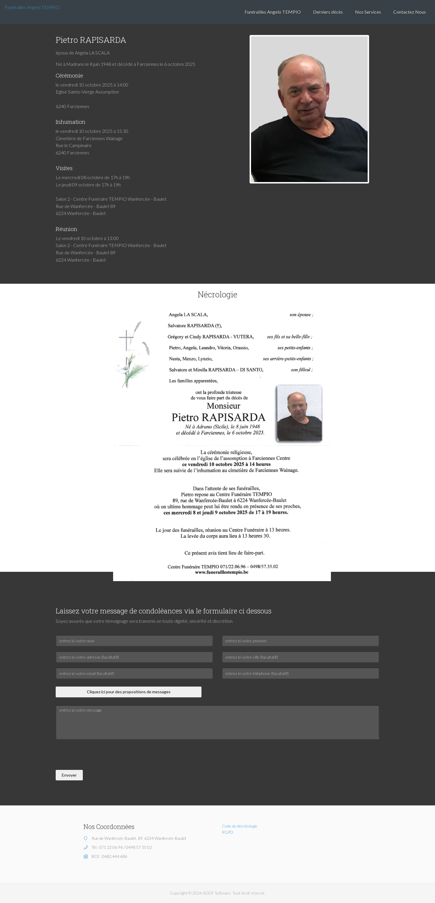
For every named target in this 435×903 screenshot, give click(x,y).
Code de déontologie (239, 825)
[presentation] (100, 755)
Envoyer (69, 775)
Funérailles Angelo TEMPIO (32, 7)
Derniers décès (328, 12)
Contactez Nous (409, 12)
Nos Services (368, 12)
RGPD (227, 832)
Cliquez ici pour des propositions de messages (129, 691)
